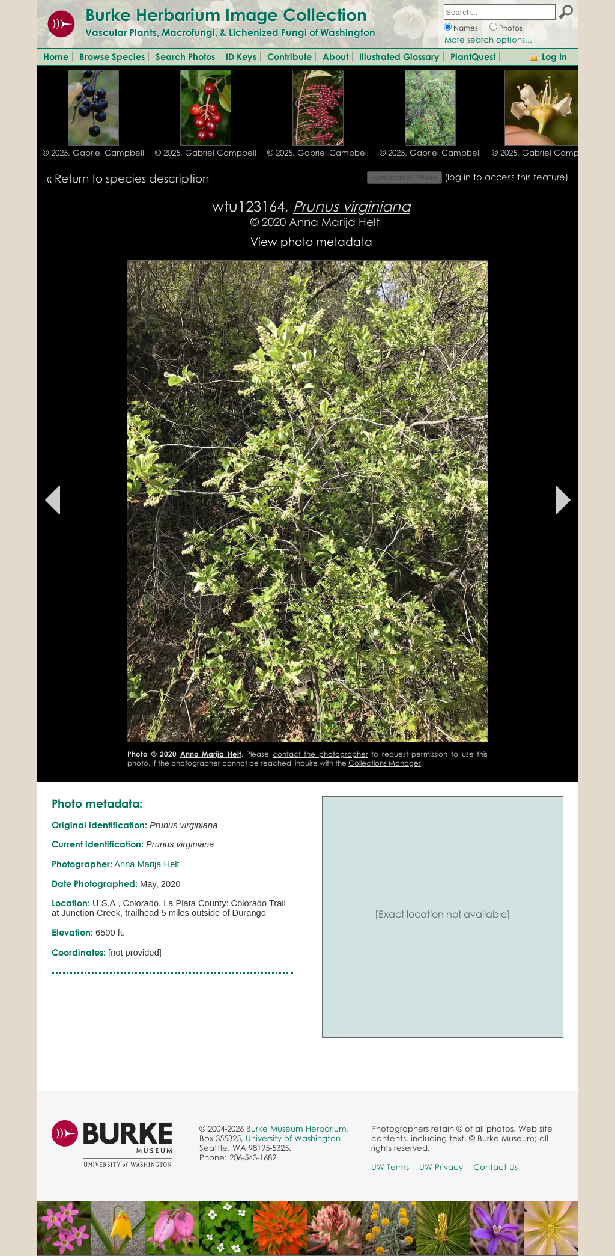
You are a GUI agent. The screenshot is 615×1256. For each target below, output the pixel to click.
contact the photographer (320, 753)
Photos (511, 27)
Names (465, 27)
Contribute (289, 56)
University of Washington (293, 1138)
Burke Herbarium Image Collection (226, 14)
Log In (554, 56)
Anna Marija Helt (334, 221)
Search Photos (185, 56)
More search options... (488, 39)
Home (55, 56)
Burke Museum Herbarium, (297, 1128)
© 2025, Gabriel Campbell (93, 152)
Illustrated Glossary (399, 56)
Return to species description (132, 178)
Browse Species (112, 56)
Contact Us (495, 1167)
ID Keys (241, 56)
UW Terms (390, 1167)
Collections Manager (384, 762)
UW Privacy (441, 1167)
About (335, 56)
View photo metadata (311, 241)
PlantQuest (472, 56)
